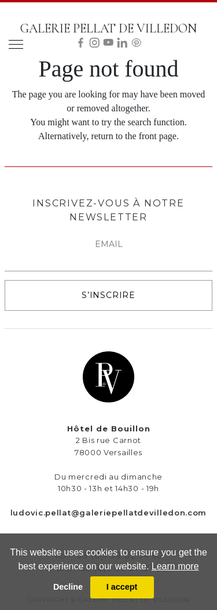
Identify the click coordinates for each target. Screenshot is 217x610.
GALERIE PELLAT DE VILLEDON (108, 28)
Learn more (175, 566)
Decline (68, 586)
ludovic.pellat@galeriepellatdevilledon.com (108, 512)
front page (157, 136)
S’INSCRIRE (108, 295)
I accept (122, 586)
